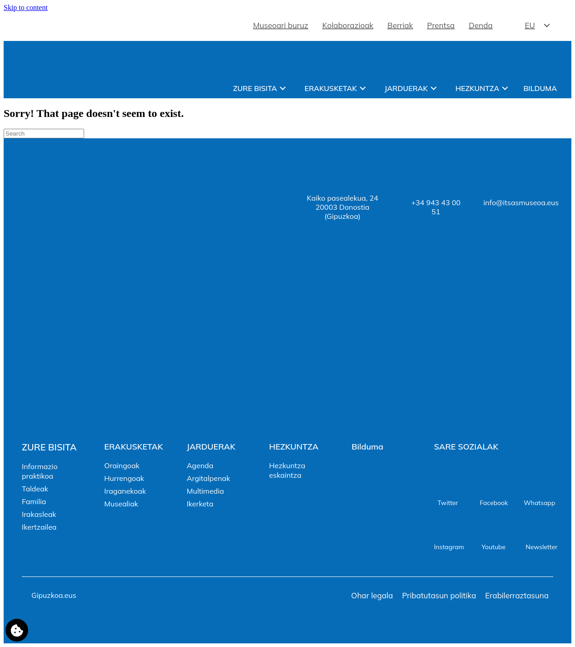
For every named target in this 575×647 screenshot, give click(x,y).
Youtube (493, 547)
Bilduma (540, 88)
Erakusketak (331, 88)
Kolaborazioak (347, 25)
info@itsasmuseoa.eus (521, 202)
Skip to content (26, 7)
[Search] (44, 133)
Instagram (449, 547)
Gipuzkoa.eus (53, 595)
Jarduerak (406, 88)
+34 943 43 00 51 (436, 207)
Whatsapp (539, 503)
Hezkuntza (477, 88)
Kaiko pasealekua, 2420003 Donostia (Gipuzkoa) (342, 207)
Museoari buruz (280, 25)
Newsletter (541, 547)
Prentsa (441, 25)
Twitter (447, 503)
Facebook (494, 503)
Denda (480, 25)
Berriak (400, 25)
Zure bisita (255, 88)
